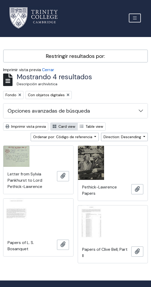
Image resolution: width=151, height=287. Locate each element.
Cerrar (48, 69)
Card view (64, 126)
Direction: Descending (123, 137)
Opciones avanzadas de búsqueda (49, 110)
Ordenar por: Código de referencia (63, 137)
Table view (91, 126)
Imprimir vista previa (25, 126)
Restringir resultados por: (75, 56)
